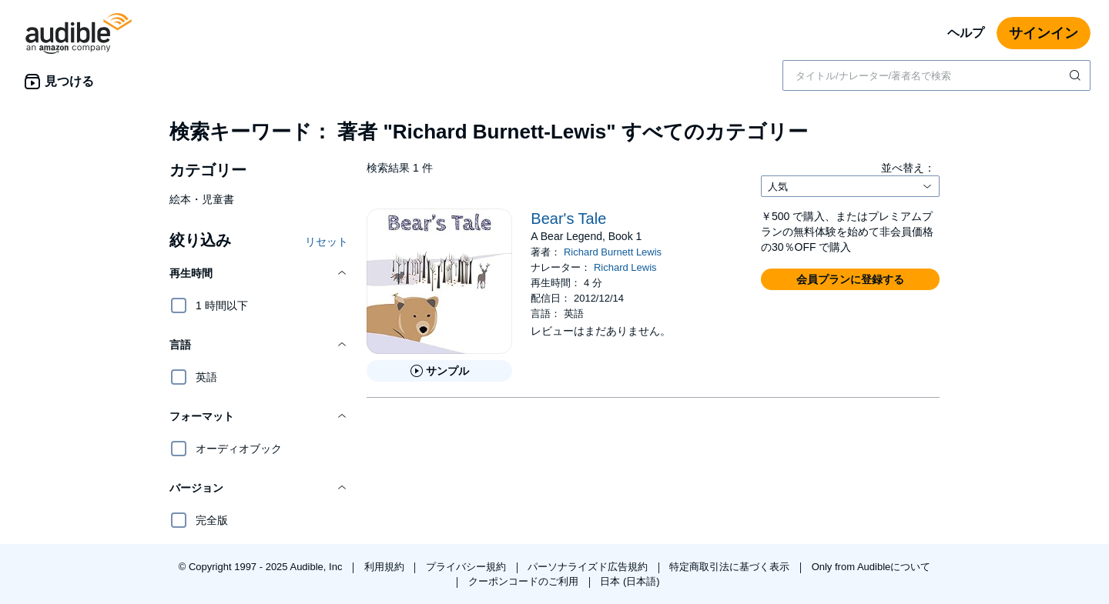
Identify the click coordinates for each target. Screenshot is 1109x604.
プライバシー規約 (467, 566)
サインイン (1043, 33)
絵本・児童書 (201, 199)
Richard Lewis (625, 267)
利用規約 (385, 566)
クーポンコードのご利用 (524, 581)
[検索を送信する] (1077, 75)
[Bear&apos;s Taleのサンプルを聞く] (439, 371)
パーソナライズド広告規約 (589, 566)
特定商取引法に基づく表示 (730, 566)
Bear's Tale (568, 218)
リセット (326, 241)
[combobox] (936, 75)
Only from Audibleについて (871, 566)
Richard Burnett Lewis (613, 252)
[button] (258, 273)
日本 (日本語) (629, 581)
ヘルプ (965, 32)
